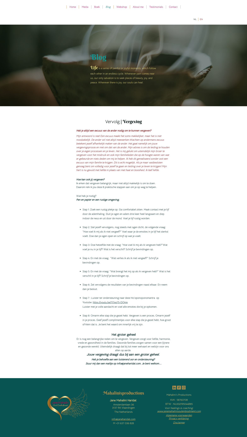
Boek (97, 7)
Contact (173, 7)
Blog (108, 7)
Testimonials (156, 7)
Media (85, 7)
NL (195, 19)
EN (201, 19)
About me (138, 7)
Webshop (121, 7)
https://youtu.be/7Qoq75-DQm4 (110, 302)
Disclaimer (179, 422)
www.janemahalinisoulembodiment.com (179, 411)
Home (72, 7)
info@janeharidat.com (123, 419)
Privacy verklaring (179, 418)
